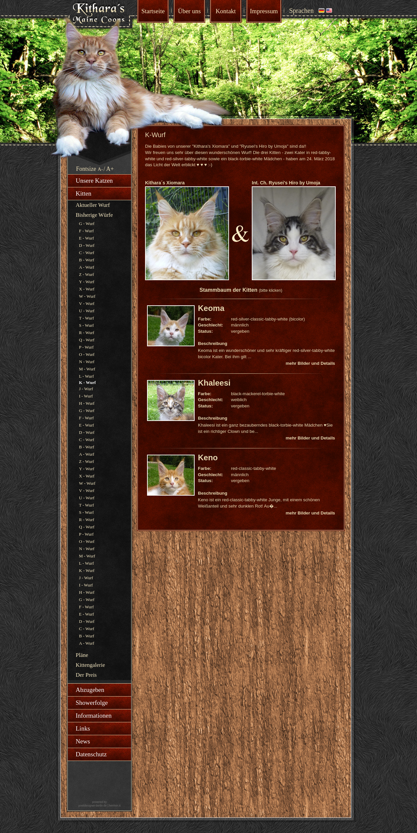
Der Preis (86, 675)
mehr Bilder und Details (310, 363)
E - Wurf (86, 238)
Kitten (84, 193)
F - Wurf (86, 230)
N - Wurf (87, 361)
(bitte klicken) (270, 290)
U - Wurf (87, 310)
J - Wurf (86, 388)
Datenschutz (91, 754)
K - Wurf (87, 570)
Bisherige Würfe (94, 215)
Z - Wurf (86, 274)
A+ (110, 169)
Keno (208, 457)
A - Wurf (86, 267)
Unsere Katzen (94, 180)
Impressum (264, 11)
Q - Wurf (87, 339)
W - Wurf (87, 296)
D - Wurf (87, 245)
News (83, 741)
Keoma (211, 308)
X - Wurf (87, 288)
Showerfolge (92, 702)
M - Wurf (87, 368)
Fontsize (86, 169)
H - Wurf (87, 403)
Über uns (189, 11)
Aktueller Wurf (93, 205)
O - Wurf (87, 354)
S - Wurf (86, 325)
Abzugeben (90, 689)
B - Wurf (86, 259)
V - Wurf (87, 303)
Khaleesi (214, 382)
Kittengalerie (90, 665)
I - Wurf (86, 396)
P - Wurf (86, 347)
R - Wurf (86, 332)
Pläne (82, 655)
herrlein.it (115, 805)
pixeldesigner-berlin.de (92, 805)
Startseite (153, 11)
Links (83, 728)
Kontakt (225, 11)
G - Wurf (87, 223)
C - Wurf (86, 252)
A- (100, 169)
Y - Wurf (86, 281)
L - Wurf (86, 376)
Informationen (94, 715)
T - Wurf (86, 318)
